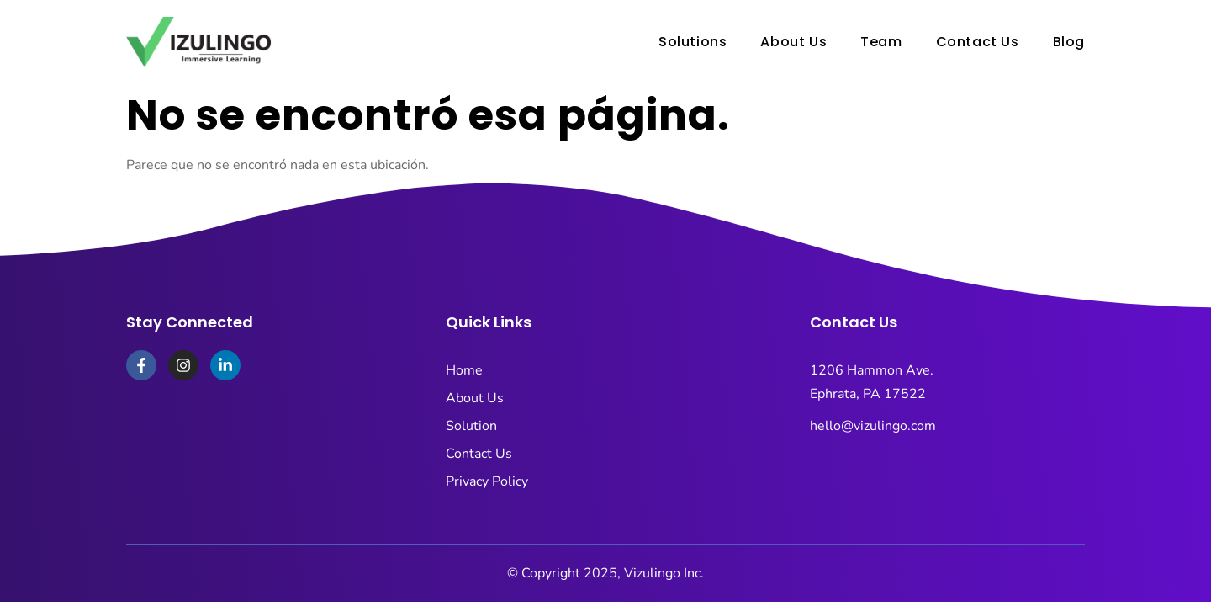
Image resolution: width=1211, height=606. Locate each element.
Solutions (692, 41)
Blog (1069, 41)
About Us (793, 41)
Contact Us (977, 41)
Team (881, 41)
